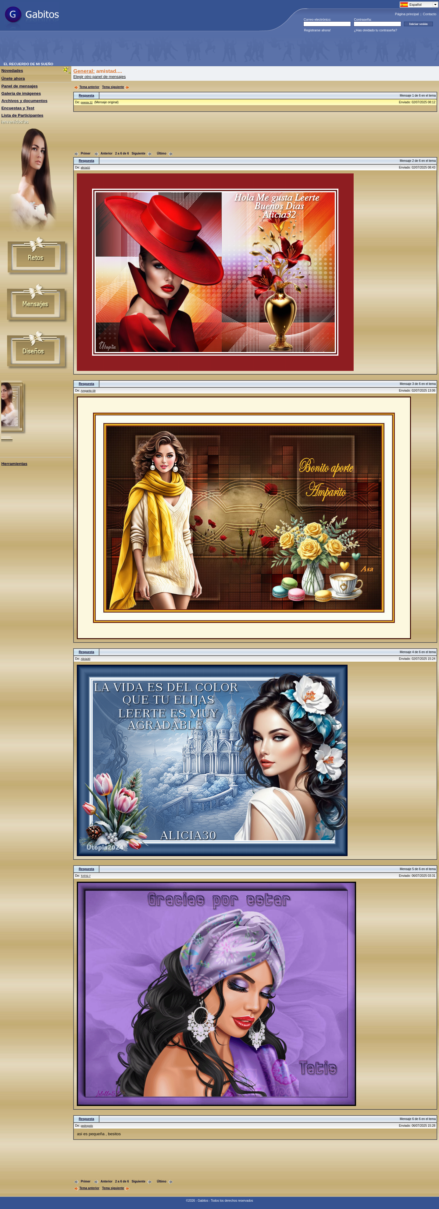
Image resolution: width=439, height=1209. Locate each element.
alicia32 (85, 167)
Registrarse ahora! (317, 30)
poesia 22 (87, 102)
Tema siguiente (116, 87)
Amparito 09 (88, 390)
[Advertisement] (115, 48)
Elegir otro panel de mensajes (99, 76)
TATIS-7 (86, 875)
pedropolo (87, 1125)
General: (84, 71)
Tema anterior (86, 87)
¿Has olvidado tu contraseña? (375, 30)
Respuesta (86, 95)
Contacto (429, 14)
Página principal (407, 14)
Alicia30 (86, 658)
